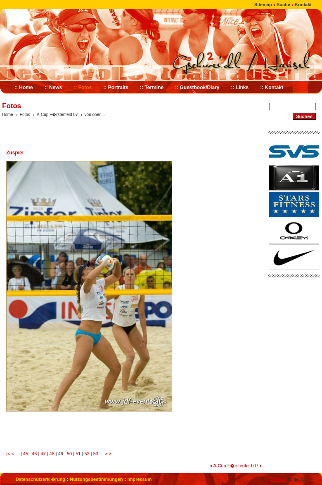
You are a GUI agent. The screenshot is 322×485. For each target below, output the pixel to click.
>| (111, 453)
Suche (283, 4)
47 (42, 453)
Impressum (140, 479)
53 (95, 453)
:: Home (23, 87)
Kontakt (303, 4)
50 (69, 453)
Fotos (25, 114)
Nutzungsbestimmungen (96, 479)
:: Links (240, 87)
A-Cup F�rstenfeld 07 (57, 114)
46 (34, 453)
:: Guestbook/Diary (197, 87)
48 (52, 453)
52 (86, 453)
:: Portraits (115, 87)
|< (8, 453)
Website (278, 479)
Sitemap (263, 4)
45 (25, 453)
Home (7, 114)
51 (78, 453)
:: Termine (151, 87)
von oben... (95, 114)
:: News (53, 87)
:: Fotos (82, 87)
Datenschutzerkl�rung (40, 479)
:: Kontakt (271, 87)
